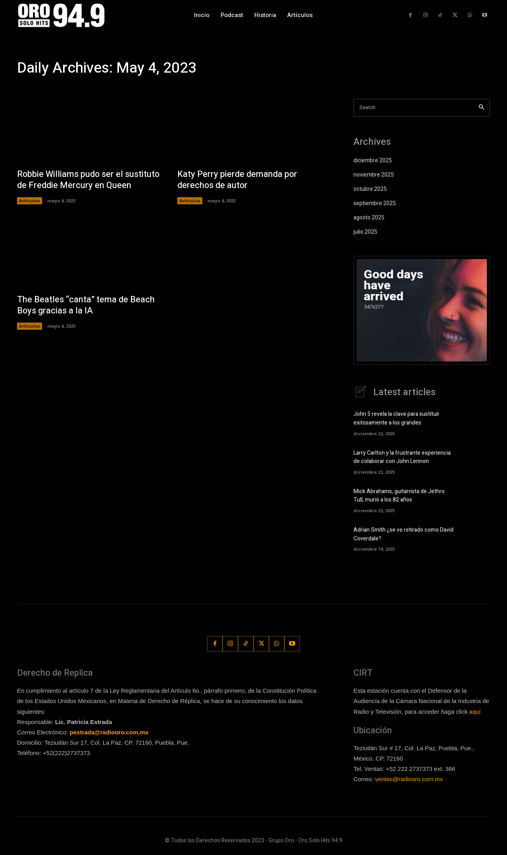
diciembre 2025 (372, 160)
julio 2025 (365, 232)
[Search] (481, 108)
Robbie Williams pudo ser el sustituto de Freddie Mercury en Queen (89, 180)
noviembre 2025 (373, 175)
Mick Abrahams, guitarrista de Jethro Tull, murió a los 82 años (399, 495)
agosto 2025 (368, 217)
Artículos (29, 201)
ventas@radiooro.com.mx (409, 779)
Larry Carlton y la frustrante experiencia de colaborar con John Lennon (402, 457)
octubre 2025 (370, 189)
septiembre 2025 (374, 203)
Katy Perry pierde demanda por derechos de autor (237, 180)
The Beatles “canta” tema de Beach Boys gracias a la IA (86, 305)
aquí (475, 711)
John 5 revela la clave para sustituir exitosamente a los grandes (396, 418)
